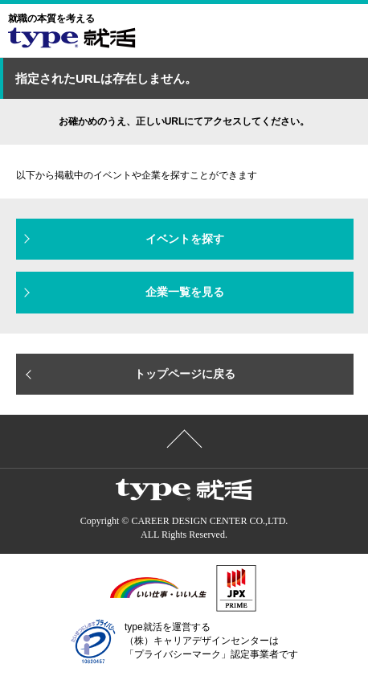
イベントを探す (184, 238)
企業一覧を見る (184, 291)
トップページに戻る (184, 373)
